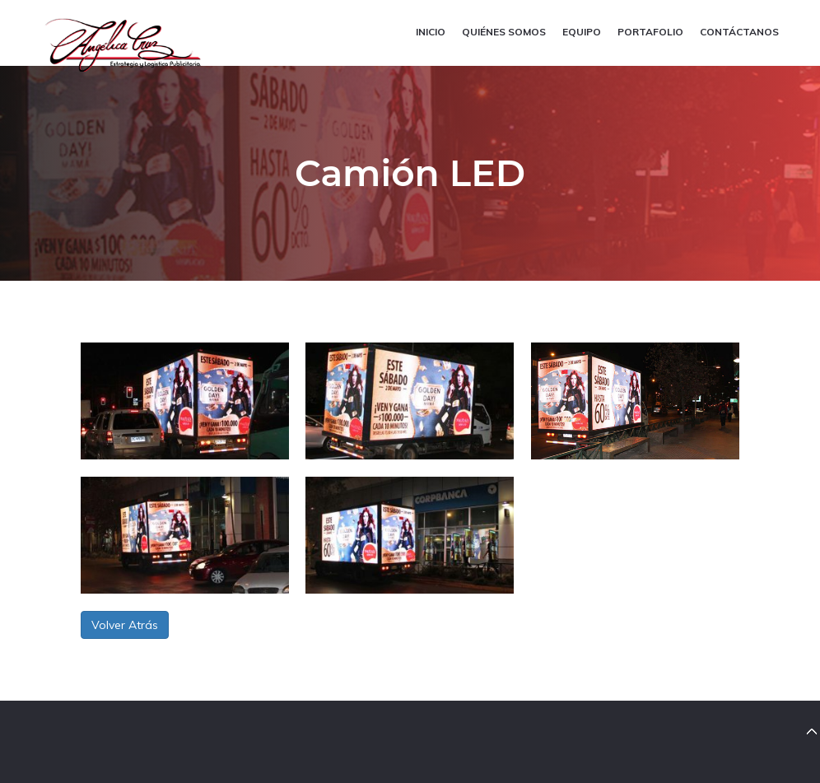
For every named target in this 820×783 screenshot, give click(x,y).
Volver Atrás (124, 625)
